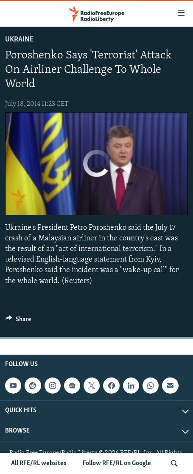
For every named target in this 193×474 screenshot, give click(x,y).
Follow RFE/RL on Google (117, 463)
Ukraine (19, 40)
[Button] (18, 321)
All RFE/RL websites (39, 463)
